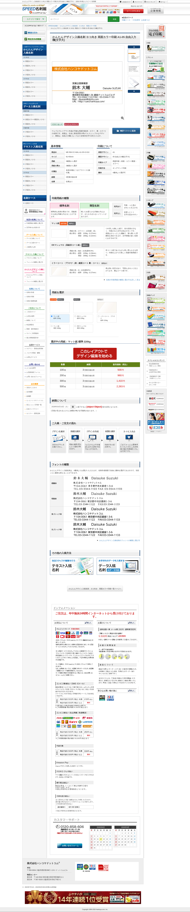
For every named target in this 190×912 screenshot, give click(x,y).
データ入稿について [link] (33, 238)
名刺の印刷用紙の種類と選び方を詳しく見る (123, 280)
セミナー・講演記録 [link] (33, 413)
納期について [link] (31, 320)
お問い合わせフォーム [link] (34, 377)
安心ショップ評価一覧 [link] (34, 405)
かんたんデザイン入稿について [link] (34, 276)
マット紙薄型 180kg (57, 327)
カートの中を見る (133, 11)
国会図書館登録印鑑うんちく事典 (155, 365)
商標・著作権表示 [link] (32, 329)
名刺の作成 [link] (30, 292)
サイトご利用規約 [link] (32, 333)
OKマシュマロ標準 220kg (81, 317)
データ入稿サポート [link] (33, 243)
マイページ (138, 2)
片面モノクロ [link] (30, 75)
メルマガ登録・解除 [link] (33, 353)
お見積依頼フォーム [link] (33, 372)
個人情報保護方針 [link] (32, 338)
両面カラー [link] (29, 61)
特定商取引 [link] (30, 325)
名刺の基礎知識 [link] (31, 301)
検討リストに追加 (126, 131)
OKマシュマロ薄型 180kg (81, 327)
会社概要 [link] (29, 392)
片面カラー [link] (29, 70)
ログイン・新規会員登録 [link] (34, 348)
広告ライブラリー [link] (32, 409)
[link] (34, 50)
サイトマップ (150, 2)
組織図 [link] (28, 396)
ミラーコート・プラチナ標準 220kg (107, 318)
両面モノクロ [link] (30, 66)
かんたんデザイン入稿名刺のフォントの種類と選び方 (119, 540)
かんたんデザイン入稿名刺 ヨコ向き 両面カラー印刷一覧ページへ (95, 589)
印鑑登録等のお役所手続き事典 (155, 371)
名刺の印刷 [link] (30, 296)
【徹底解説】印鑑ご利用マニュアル (155, 377)
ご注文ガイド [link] (31, 312)
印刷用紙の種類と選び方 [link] (34, 223)
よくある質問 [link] (31, 368)
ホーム (163, 2)
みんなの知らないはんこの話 (155, 383)
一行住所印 (136, 20)
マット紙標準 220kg (57, 317)
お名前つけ (145, 20)
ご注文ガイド (126, 2)
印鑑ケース (126, 20)
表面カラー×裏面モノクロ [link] (34, 119)
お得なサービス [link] (31, 357)
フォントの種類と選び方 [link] (34, 262)
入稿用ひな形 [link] (31, 247)
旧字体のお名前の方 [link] (33, 227)
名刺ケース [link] (29, 203)
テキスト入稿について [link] (34, 258)
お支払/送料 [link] (30, 316)
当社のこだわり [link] (31, 387)
